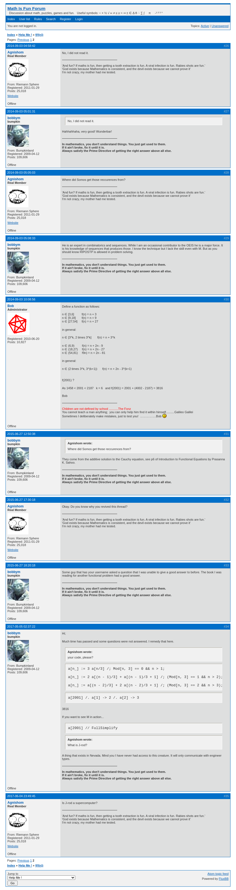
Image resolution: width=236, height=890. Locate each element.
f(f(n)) (39, 34)
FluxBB (224, 878)
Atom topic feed (218, 873)
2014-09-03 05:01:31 (21, 111)
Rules (38, 19)
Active (205, 26)
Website (12, 96)
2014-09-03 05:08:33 (21, 238)
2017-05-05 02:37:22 (21, 626)
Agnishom (15, 52)
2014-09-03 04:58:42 (21, 45)
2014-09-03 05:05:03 (21, 172)
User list (24, 19)
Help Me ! (25, 34)
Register (65, 19)
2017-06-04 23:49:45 (21, 796)
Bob (10, 306)
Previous (23, 39)
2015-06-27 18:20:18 (21, 565)
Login (79, 19)
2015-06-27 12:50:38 (21, 433)
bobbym (13, 118)
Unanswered (220, 26)
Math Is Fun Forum (26, 8)
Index (11, 19)
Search (51, 19)
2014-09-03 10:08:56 (21, 299)
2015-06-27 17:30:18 (21, 499)
